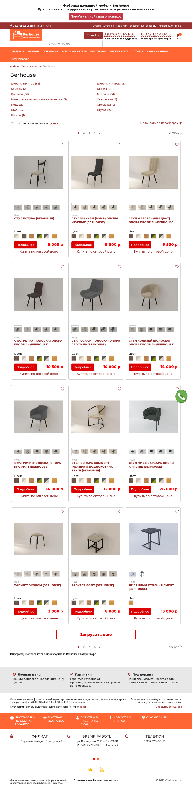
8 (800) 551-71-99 (119, 34)
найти (93, 35)
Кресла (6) (104, 89)
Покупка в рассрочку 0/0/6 (87, 721)
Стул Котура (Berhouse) (34, 218)
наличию (41, 123)
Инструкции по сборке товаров (23, 721)
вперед (174, 132)
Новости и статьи (120, 719)
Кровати (33, 51)
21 (100, 132)
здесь (83, 706)
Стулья (138, 51)
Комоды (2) (18, 89)
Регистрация (165, 25)
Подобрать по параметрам (161, 123)
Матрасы (18, 51)
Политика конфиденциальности (96, 780)
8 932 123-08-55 (156, 34)
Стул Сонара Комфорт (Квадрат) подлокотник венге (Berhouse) (92, 466)
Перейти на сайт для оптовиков (96, 16)
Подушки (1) (19, 104)
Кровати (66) (20, 94)
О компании (154, 718)
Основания (50, 51)
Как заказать (148, 25)
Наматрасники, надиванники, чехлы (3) (39, 99)
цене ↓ (53, 123)
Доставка (109, 25)
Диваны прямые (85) (25, 83)
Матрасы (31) (106, 94)
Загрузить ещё (96, 634)
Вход (178, 25)
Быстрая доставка (53, 719)
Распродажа (20, 59)
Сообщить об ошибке (169, 706)
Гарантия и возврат (127, 25)
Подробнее (25, 245)
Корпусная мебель (74, 51)
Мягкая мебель (120, 51)
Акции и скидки (157, 51)
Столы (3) (17, 110)
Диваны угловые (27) (111, 83)
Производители (32, 66)
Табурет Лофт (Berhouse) (92, 585)
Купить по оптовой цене (38, 251)
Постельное (98, 51)
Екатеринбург (35, 25)
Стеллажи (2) (106, 104)
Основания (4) (107, 99)
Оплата (97, 25)
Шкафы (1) (18, 115)
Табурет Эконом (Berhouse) (37, 585)
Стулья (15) (104, 110)
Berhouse (15, 66)
